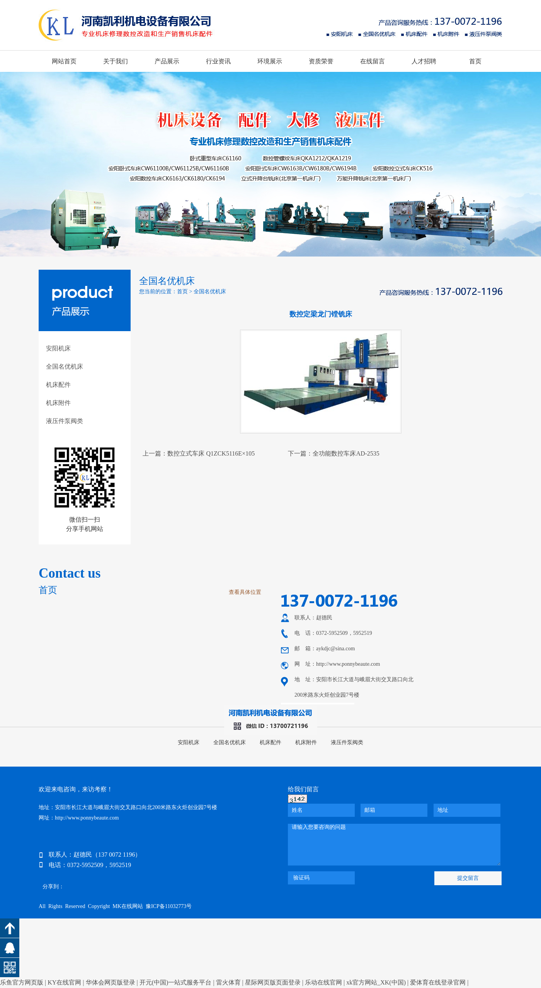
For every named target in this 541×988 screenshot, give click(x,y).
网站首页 (64, 61)
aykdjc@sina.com (335, 648)
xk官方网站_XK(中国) (376, 982)
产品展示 (167, 61)
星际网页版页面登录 (273, 982)
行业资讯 (218, 61)
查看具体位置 (245, 592)
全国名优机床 (64, 366)
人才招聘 (424, 61)
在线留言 (372, 61)
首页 (475, 61)
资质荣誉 (321, 61)
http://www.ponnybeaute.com (348, 664)
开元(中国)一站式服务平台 (176, 982)
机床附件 (58, 403)
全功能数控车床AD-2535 (346, 453)
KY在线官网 (64, 982)
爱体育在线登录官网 (438, 982)
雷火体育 (228, 982)
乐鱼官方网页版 (21, 982)
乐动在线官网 (323, 982)
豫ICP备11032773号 (169, 906)
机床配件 (58, 384)
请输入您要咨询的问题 (394, 845)
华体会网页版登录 (110, 982)
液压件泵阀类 (64, 421)
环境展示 (269, 61)
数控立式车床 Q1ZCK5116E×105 (211, 453)
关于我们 (115, 61)
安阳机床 (58, 348)
